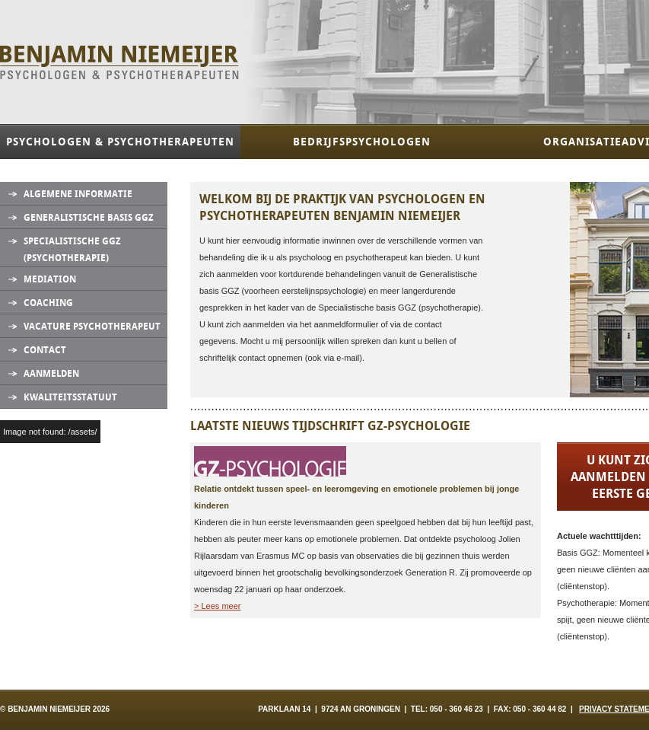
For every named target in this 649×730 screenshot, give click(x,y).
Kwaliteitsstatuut (70, 397)
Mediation (50, 279)
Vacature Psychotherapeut (92, 326)
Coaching (48, 303)
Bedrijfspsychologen (362, 141)
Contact (45, 350)
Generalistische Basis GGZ (88, 217)
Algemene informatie (78, 194)
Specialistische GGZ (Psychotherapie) (72, 249)
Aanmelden (51, 373)
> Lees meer (217, 605)
